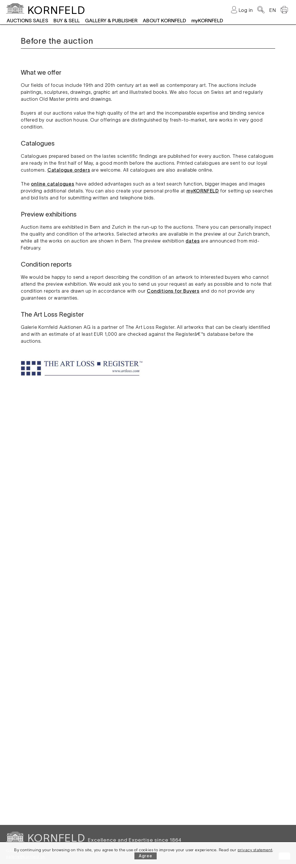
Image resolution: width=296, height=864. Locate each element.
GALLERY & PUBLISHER (111, 20)
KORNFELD (56, 10)
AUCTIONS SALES (27, 20)
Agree (145, 856)
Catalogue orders (68, 170)
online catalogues (52, 183)
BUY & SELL (66, 20)
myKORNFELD (207, 20)
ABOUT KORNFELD (164, 20)
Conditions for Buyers (173, 290)
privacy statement (255, 850)
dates (192, 240)
